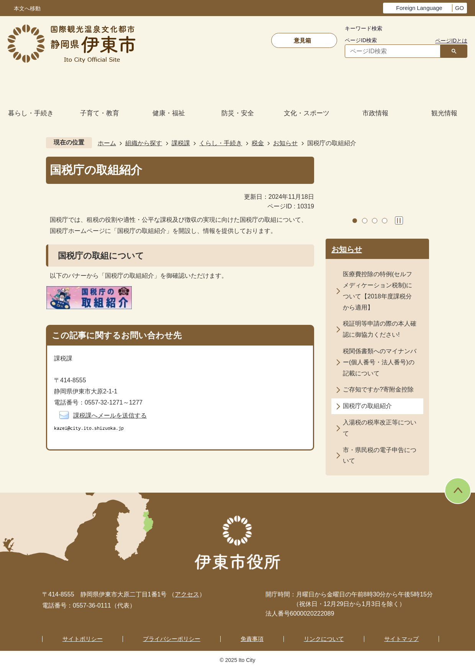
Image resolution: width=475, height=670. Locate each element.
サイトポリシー (82, 639)
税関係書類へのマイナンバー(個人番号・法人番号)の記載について (379, 362)
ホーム (107, 143)
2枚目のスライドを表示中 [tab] (364, 220)
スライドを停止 (399, 220)
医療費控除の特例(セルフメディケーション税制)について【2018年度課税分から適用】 (377, 290)
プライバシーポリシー (171, 639)
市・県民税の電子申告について (379, 455)
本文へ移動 (27, 8)
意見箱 (302, 40)
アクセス (187, 594)
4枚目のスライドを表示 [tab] (384, 220)
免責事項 (252, 639)
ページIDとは (451, 41)
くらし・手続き (220, 143)
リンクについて (324, 639)
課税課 (181, 143)
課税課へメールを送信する (110, 415)
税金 (258, 143)
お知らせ (285, 143)
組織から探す (143, 143)
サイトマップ (401, 639)
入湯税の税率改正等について (379, 428)
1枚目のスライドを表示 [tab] (354, 220)
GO (459, 8)
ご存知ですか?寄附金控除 (378, 389)
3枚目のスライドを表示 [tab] (374, 220)
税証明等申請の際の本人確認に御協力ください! (379, 329)
